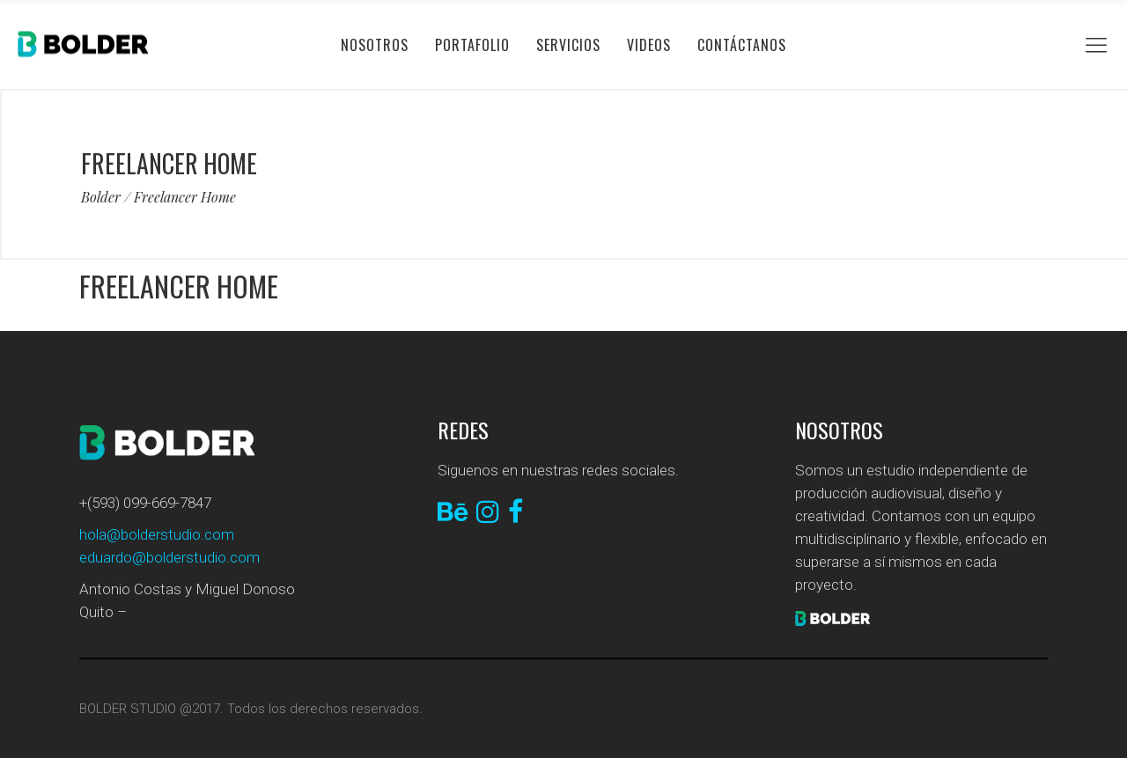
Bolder (101, 197)
